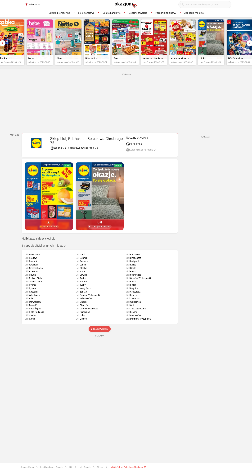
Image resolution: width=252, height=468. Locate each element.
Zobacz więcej (99, 332)
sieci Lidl (39, 241)
